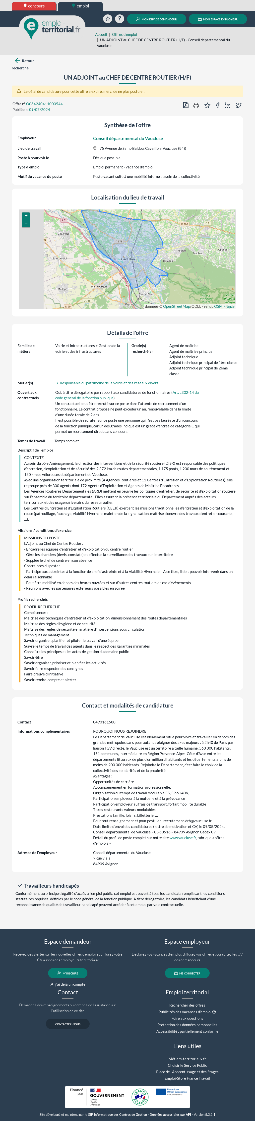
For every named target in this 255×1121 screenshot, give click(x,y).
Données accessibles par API (170, 1115)
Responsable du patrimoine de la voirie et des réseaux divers (106, 383)
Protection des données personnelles (187, 1024)
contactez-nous (67, 1023)
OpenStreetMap (176, 306)
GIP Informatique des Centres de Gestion (117, 1115)
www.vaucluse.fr (183, 837)
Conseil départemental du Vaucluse (128, 138)
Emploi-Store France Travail (187, 1078)
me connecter (187, 973)
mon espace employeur (218, 19)
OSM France (224, 306)
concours (34, 5)
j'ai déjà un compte (68, 984)
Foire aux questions (187, 1018)
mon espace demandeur (156, 19)
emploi (80, 5)
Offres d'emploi (124, 34)
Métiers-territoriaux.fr (187, 1059)
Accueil (101, 34)
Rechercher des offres (187, 1005)
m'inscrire (68, 973)
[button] (26, 216)
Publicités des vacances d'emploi (185, 1012)
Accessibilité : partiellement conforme (187, 1031)
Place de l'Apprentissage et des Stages (187, 1072)
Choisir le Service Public (187, 1065)
